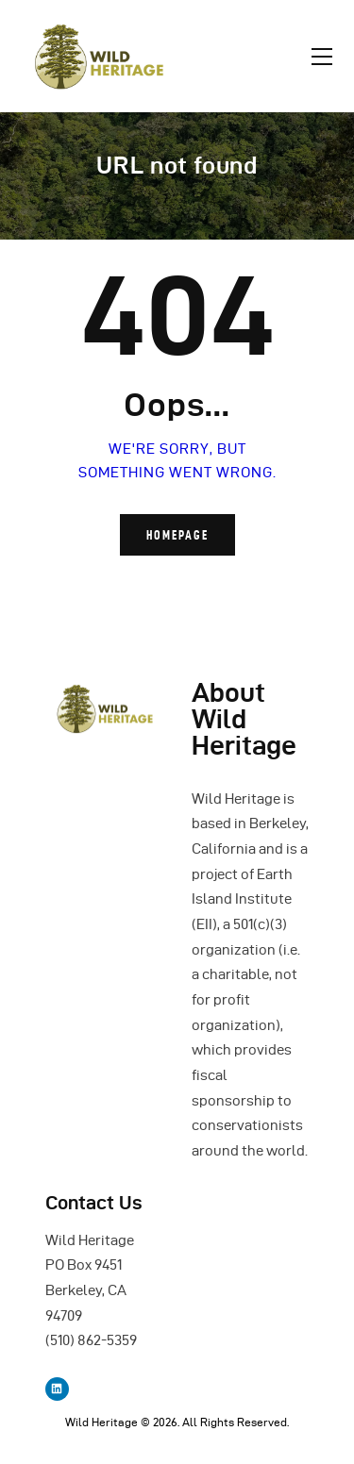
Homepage (177, 534)
